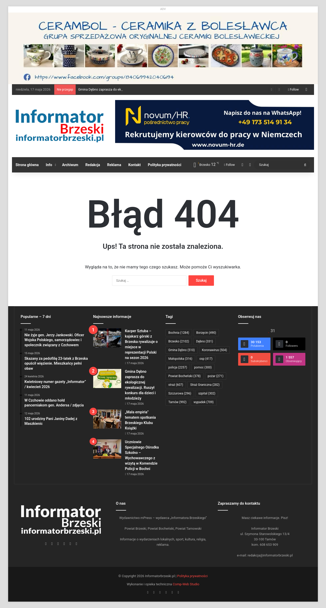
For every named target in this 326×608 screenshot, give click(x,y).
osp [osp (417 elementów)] (205, 359)
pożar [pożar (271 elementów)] (216, 376)
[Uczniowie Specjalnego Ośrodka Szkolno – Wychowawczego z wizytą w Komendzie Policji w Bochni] (107, 448)
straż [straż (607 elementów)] (175, 385)
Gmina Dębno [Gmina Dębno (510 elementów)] (181, 350)
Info (49, 165)
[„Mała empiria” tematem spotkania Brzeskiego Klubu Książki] (107, 419)
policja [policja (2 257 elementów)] (177, 367)
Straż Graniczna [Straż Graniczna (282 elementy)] (205, 385)
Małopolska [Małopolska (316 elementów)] (180, 359)
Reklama (114, 165)
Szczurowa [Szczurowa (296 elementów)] (179, 393)
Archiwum (70, 165)
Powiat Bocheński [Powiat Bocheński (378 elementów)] (184, 376)
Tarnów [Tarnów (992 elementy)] (177, 402)
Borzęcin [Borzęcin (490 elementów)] (206, 332)
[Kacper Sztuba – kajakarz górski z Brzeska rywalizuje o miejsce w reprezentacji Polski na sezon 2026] (107, 338)
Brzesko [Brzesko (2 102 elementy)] (178, 341)
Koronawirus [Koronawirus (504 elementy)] (214, 350)
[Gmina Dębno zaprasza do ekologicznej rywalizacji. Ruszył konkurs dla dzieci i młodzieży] (107, 378)
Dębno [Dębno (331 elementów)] (204, 341)
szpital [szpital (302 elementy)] (206, 393)
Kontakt (134, 165)
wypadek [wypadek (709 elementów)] (204, 402)
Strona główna (27, 165)
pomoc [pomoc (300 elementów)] (203, 367)
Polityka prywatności (164, 165)
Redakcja (92, 165)
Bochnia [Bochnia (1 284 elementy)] (178, 332)
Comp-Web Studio (186, 584)
